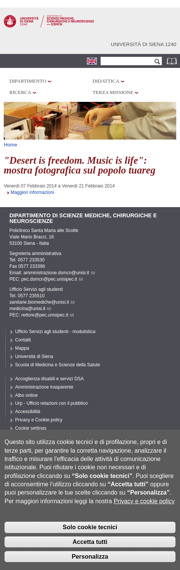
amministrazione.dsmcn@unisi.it (59, 272)
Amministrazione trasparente (44, 387)
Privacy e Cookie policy (39, 420)
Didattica (106, 81)
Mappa (22, 348)
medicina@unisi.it (30, 308)
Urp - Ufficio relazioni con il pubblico (51, 403)
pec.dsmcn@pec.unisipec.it (52, 279)
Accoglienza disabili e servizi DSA (49, 378)
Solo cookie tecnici (90, 539)
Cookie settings (30, 428)
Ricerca (20, 92)
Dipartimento (27, 81)
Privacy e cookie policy (144, 512)
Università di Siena (34, 356)
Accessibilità (27, 411)
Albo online (26, 395)
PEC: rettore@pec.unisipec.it (41, 315)
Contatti (23, 340)
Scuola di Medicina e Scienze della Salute (57, 364)
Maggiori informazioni (32, 192)
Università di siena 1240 (143, 44)
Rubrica (172, 61)
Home (10, 144)
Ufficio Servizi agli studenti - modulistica (55, 331)
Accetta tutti (90, 553)
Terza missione (113, 92)
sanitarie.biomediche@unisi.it (42, 302)
